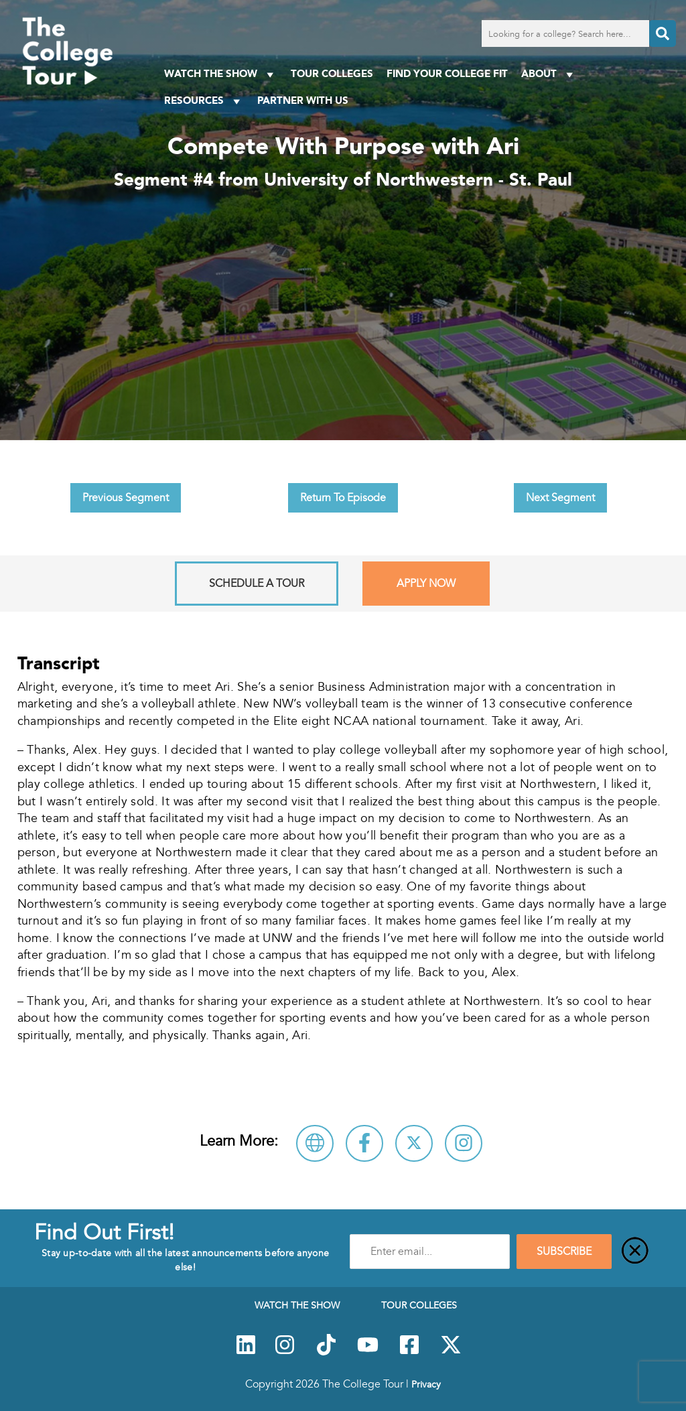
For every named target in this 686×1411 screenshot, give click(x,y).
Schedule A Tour (256, 583)
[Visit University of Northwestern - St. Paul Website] (315, 1143)
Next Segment (560, 498)
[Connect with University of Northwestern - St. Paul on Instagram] (463, 1143)
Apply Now (426, 583)
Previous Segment (125, 498)
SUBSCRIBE (564, 1251)
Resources (204, 101)
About (549, 74)
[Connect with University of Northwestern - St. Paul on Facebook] (364, 1143)
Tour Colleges (332, 73)
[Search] (662, 33)
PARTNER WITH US (302, 100)
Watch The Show (220, 74)
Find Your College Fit (447, 73)
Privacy (426, 1384)
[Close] (635, 1251)
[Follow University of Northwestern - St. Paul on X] (414, 1143)
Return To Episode (343, 498)
